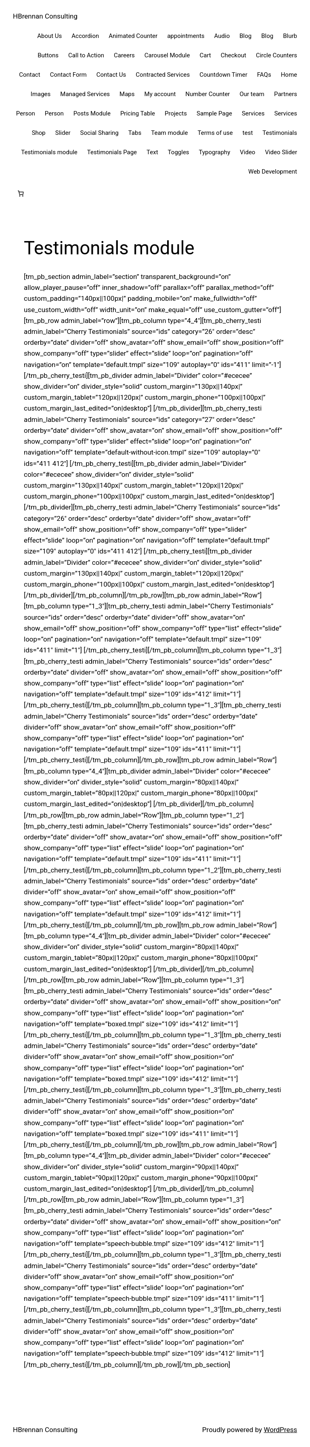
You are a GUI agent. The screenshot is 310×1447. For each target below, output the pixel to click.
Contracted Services (163, 74)
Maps (126, 94)
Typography (214, 152)
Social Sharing (99, 132)
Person (25, 113)
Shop (39, 132)
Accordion (85, 36)
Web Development (272, 171)
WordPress (280, 1430)
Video (247, 152)
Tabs (134, 132)
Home (289, 74)
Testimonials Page (112, 152)
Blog (245, 36)
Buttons (48, 55)
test (248, 132)
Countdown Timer (223, 74)
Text (152, 152)
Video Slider (281, 152)
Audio (222, 36)
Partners (285, 94)
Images (41, 94)
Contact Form (68, 74)
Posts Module (92, 113)
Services (253, 113)
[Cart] (20, 193)
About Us (49, 36)
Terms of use (214, 132)
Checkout (233, 55)
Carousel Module (167, 55)
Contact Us (111, 74)
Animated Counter (133, 36)
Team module (169, 132)
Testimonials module (49, 152)
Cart (205, 55)
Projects (176, 113)
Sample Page (214, 113)
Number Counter (207, 94)
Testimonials (279, 132)
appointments (185, 36)
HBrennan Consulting (45, 16)
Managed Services (85, 94)
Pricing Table (137, 113)
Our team (251, 94)
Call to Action (86, 55)
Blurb (290, 36)
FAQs (264, 74)
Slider (63, 132)
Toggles (178, 152)
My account (160, 94)
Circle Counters (276, 55)
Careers (124, 55)
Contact (29, 74)
